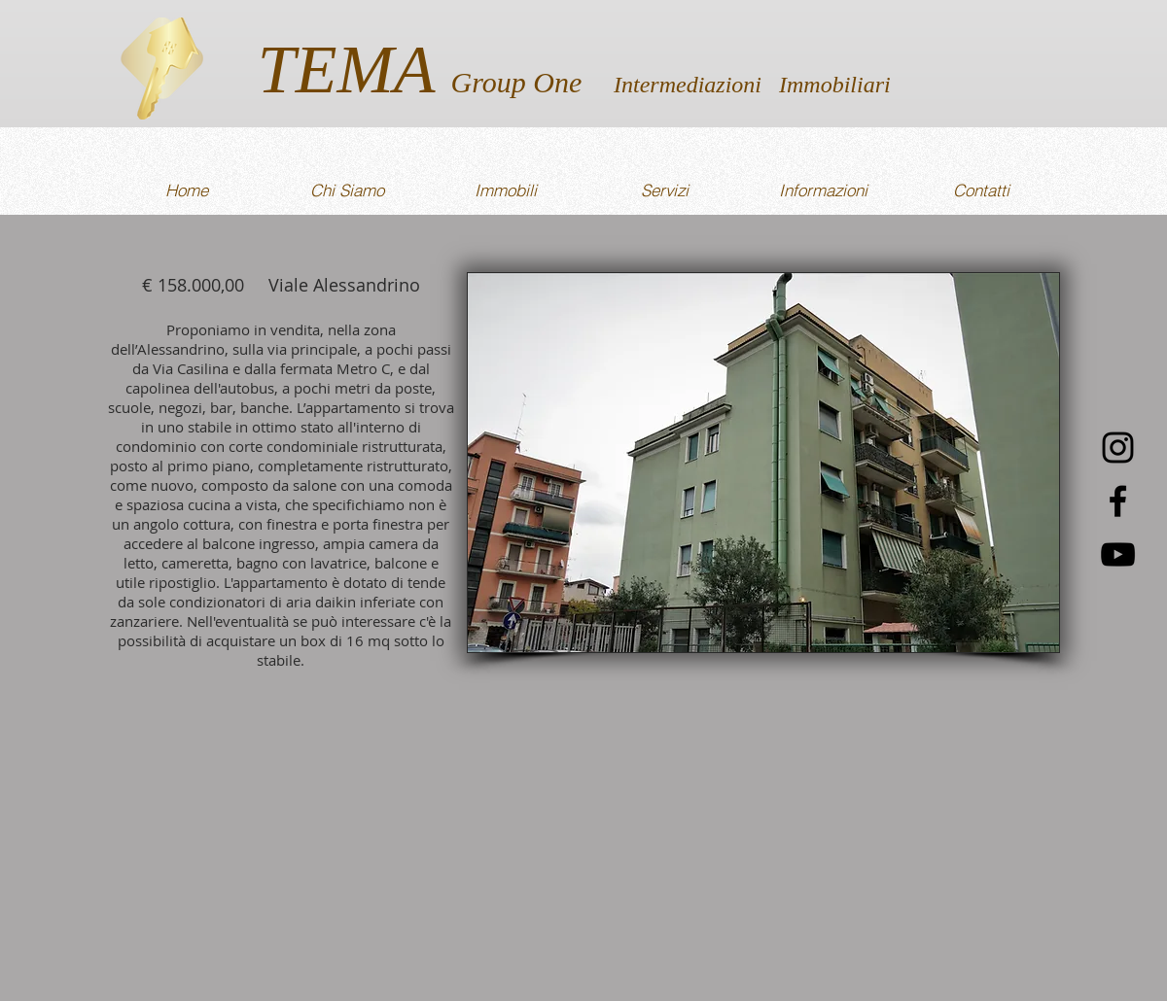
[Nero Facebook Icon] (1118, 501)
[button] (763, 462)
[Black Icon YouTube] (1118, 554)
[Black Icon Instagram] (1118, 447)
